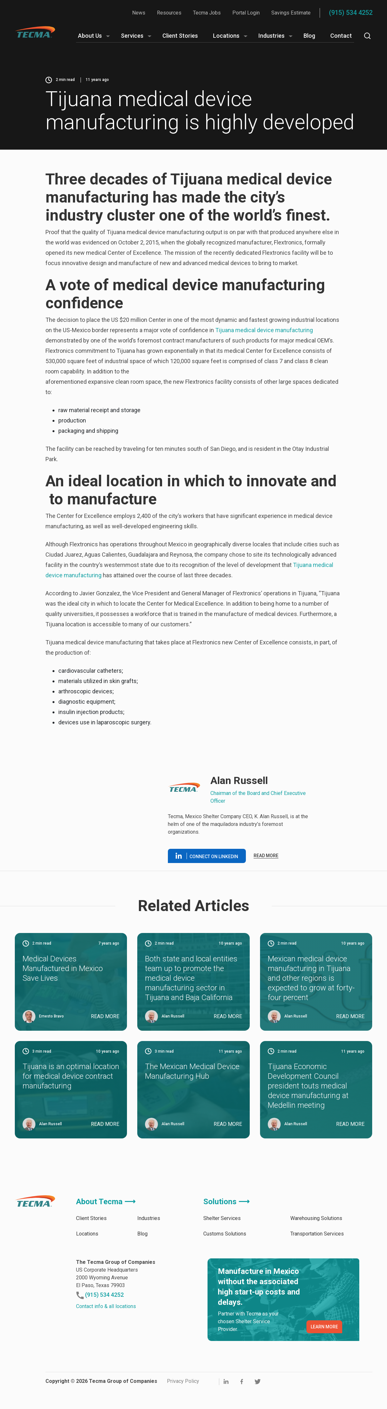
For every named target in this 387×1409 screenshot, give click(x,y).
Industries (271, 35)
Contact (341, 35)
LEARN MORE (324, 1346)
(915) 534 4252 (350, 12)
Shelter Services (222, 1238)
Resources (169, 13)
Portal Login (246, 13)
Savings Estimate (291, 13)
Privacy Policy (183, 1401)
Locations (226, 35)
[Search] (367, 35)
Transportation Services (317, 1254)
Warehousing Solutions (316, 1238)
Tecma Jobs (207, 13)
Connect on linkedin (207, 866)
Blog (309, 35)
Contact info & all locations (106, 1326)
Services (132, 35)
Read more (266, 865)
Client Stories (180, 35)
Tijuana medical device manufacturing (264, 330)
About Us (90, 35)
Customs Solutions (224, 1254)
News (138, 13)
